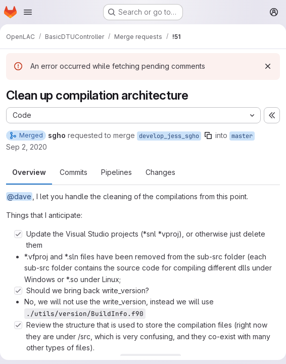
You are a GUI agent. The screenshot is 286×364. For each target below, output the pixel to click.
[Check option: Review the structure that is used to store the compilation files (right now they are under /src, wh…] (18, 325)
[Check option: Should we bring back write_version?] (18, 291)
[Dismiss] (268, 66)
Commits (73, 172)
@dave (19, 196)
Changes (160, 172)
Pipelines (116, 172)
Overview (29, 172)
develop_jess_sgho (169, 136)
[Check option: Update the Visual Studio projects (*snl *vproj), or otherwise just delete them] (18, 234)
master (242, 136)
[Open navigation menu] (28, 12)
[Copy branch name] (208, 135)
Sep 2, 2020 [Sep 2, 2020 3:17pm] (26, 147)
